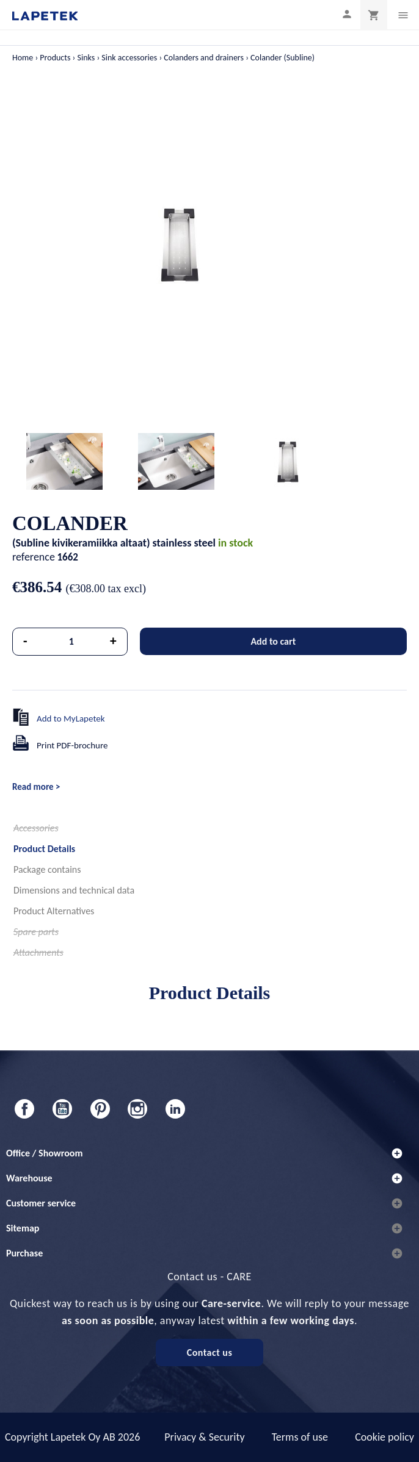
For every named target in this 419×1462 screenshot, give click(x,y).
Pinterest (100, 1109)
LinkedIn (175, 1109)
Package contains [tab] (47, 869)
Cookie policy (384, 1437)
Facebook (24, 1109)
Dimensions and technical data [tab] (73, 890)
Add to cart (273, 641)
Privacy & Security (204, 1437)
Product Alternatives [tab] (53, 911)
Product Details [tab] (44, 849)
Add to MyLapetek (71, 718)
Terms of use (300, 1437)
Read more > (36, 786)
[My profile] (347, 13)
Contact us (210, 1352)
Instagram (137, 1109)
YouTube (62, 1109)
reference (33, 557)
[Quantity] (71, 641)
